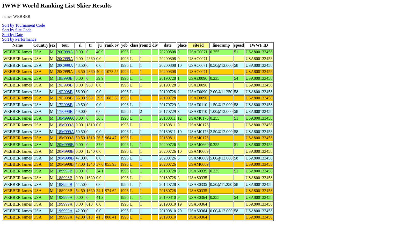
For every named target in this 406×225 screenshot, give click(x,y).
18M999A (65, 118)
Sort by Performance (19, 39)
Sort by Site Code (16, 30)
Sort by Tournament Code (23, 25)
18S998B (64, 171)
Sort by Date (12, 34)
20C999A (65, 52)
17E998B (64, 105)
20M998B (65, 144)
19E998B (64, 78)
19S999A (64, 197)
